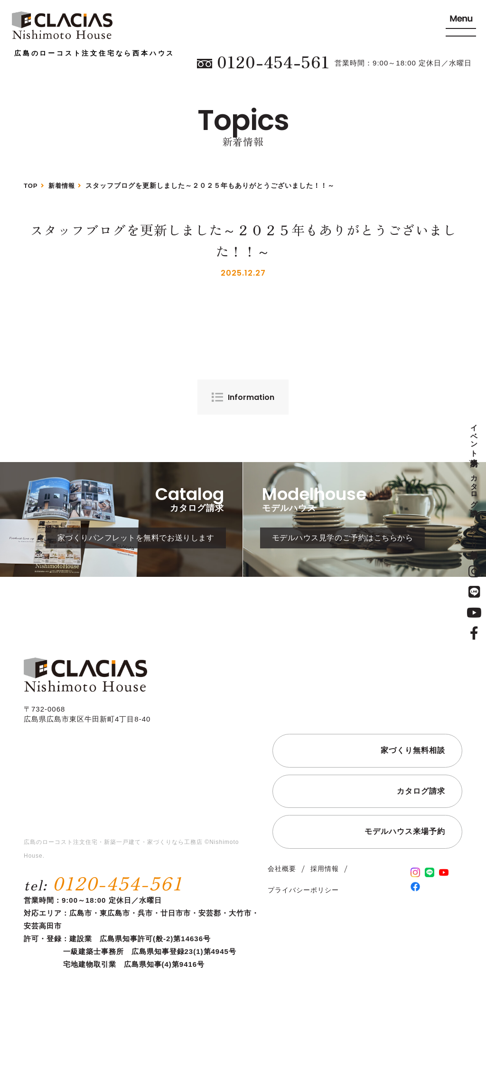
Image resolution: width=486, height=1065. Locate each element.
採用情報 (324, 887)
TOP (31, 185)
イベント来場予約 (474, 437)
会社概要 (282, 887)
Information (251, 397)
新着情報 (63, 185)
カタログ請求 (474, 486)
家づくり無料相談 (474, 532)
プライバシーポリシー (303, 908)
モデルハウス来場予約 (404, 850)
